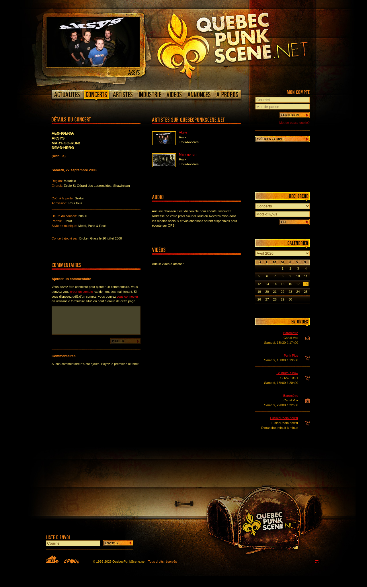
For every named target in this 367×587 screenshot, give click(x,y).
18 (305, 284)
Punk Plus (291, 355)
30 (290, 299)
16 (290, 284)
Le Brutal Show (287, 373)
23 (290, 291)
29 (282, 299)
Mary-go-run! (188, 154)
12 (259, 284)
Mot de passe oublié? (294, 122)
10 (298, 276)
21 (274, 291)
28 (274, 299)
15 (282, 284)
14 (274, 284)
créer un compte (81, 291)
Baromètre (290, 333)
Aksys (183, 132)
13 (267, 284)
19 (259, 291)
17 (298, 284)
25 (305, 291)
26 (259, 299)
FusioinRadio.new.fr (284, 418)
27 (267, 299)
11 (305, 276)
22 (282, 291)
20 (267, 291)
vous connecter (127, 296)
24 (298, 291)
